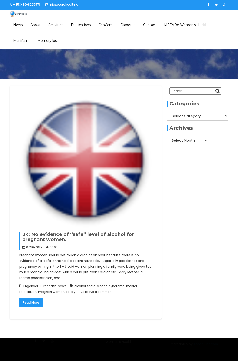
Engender (30, 286)
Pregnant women (51, 292)
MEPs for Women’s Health (186, 25)
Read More (31, 302)
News (18, 25)
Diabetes (128, 25)
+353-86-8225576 (25, 4)
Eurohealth (48, 286)
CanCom (106, 25)
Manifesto (21, 41)
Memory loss (47, 41)
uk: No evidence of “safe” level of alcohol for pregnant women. (78, 236)
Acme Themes (206, 346)
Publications (81, 25)
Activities (55, 25)
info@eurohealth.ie (61, 4)
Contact (149, 25)
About (35, 25)
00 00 (52, 247)
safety (70, 292)
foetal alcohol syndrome (106, 286)
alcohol (80, 286)
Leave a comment (98, 292)
